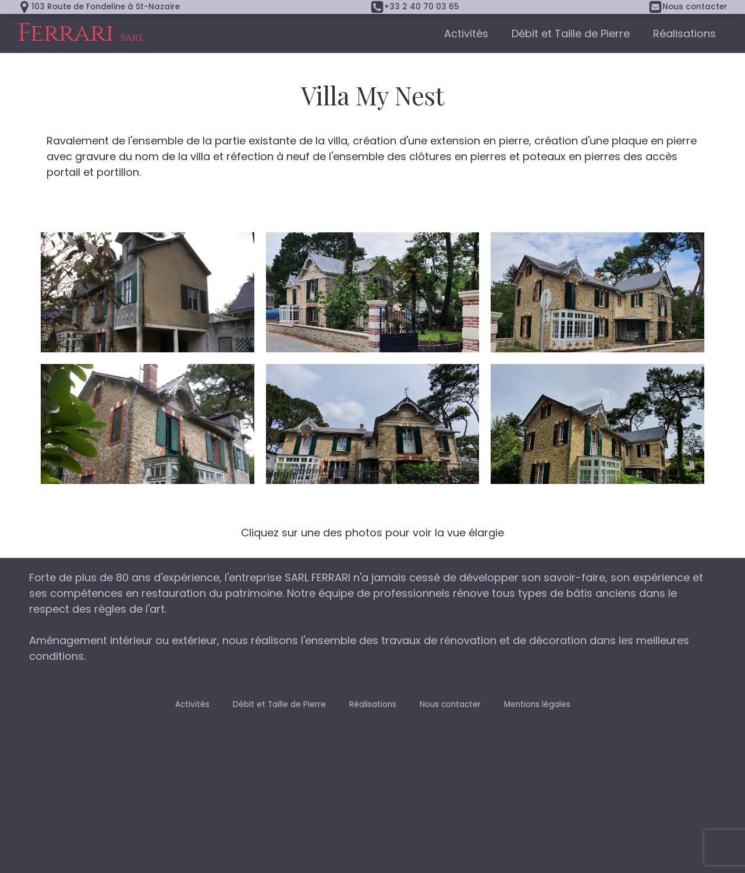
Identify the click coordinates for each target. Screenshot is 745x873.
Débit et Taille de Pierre (571, 33)
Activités (466, 33)
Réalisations (684, 33)
